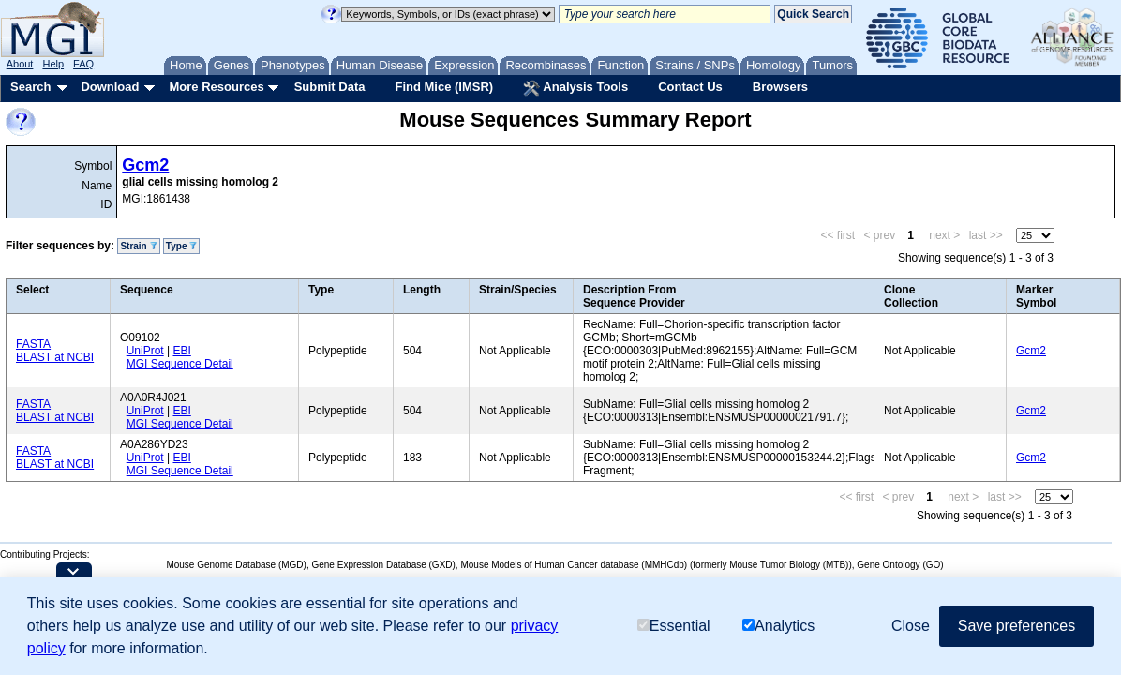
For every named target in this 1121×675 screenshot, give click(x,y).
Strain (138, 246)
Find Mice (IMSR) (444, 87)
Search (30, 87)
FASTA (33, 344)
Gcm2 (145, 165)
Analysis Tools (575, 88)
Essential (673, 626)
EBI (181, 350)
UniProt (145, 350)
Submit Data (330, 87)
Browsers (780, 87)
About (20, 63)
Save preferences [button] (1016, 626)
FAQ (83, 63)
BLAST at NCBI (55, 357)
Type (181, 246)
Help (53, 63)
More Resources (216, 87)
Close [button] (910, 626)
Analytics (778, 626)
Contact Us (690, 87)
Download (110, 87)
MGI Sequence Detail (180, 363)
